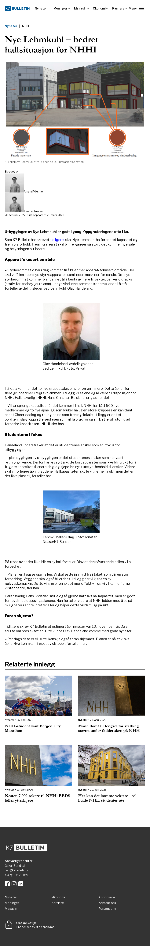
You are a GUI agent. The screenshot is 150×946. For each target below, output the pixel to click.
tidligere (57, 240)
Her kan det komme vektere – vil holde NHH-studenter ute (107, 798)
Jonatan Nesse (33, 211)
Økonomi (99, 8)
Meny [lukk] (136, 8)
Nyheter (41, 8)
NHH (25, 26)
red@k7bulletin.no (17, 870)
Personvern (107, 908)
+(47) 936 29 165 (16, 875)
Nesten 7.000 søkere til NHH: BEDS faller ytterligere (37, 798)
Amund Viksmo (33, 191)
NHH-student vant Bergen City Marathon (33, 728)
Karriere (118, 8)
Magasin (80, 8)
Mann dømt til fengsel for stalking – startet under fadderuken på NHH (110, 728)
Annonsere (106, 897)
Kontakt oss (107, 903)
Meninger (60, 8)
